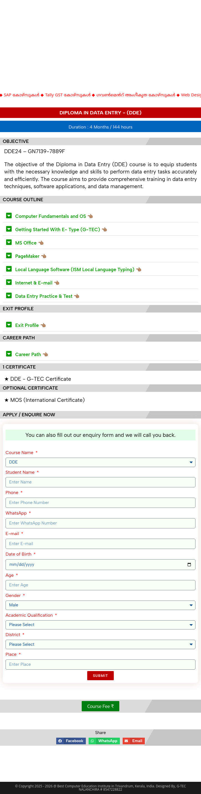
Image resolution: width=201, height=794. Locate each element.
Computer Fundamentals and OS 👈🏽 (54, 216)
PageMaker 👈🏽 (31, 256)
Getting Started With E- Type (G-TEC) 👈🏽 (61, 229)
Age (10, 575)
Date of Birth (19, 554)
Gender (14, 595)
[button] (100, 215)
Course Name (20, 452)
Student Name (21, 472)
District (14, 634)
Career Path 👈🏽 (31, 354)
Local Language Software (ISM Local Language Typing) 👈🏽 (78, 269)
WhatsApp (17, 513)
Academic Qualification (30, 615)
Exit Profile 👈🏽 (30, 325)
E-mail (13, 533)
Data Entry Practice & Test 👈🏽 (47, 296)
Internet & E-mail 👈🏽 (37, 283)
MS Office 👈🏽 (29, 243)
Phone (13, 492)
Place (12, 654)
